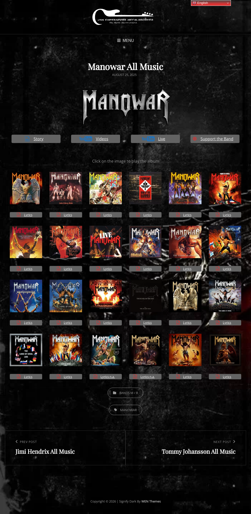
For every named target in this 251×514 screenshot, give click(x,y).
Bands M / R (128, 393)
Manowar (128, 410)
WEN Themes (151, 501)
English (200, 3)
